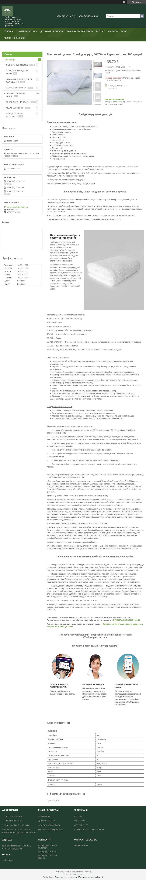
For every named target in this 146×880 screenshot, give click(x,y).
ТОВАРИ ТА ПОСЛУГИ (26, 31)
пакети (69, 627)
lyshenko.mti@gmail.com (17, 207)
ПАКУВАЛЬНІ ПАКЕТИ (16, 88)
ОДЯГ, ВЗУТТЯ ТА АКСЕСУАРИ (14, 115)
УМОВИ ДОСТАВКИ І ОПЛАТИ (15, 825)
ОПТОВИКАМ (44, 816)
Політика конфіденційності (91, 877)
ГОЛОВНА (8, 31)
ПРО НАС (100, 31)
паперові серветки (132, 624)
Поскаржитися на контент (66, 877)
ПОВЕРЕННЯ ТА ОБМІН (14, 38)
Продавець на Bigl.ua (73, 874)
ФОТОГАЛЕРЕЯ (81, 825)
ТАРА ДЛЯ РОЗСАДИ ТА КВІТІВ (17, 72)
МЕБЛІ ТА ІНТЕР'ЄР (14, 108)
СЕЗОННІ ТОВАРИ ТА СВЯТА (15, 94)
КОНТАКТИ (113, 31)
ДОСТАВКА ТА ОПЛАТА (51, 31)
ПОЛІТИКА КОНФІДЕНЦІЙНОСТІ (89, 830)
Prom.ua (87, 872)
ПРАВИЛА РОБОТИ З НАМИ (126, 620)
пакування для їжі (56, 627)
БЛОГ (124, 31)
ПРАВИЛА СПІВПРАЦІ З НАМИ (79, 31)
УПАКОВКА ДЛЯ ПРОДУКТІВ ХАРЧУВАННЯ (19, 80)
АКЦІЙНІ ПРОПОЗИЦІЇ (12, 821)
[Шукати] (142, 16)
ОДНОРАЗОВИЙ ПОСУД (17, 65)
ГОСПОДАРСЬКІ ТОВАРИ (17, 102)
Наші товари (9, 60)
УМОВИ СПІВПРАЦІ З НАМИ (50, 830)
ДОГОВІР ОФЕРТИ (46, 821)
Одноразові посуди (112, 624)
